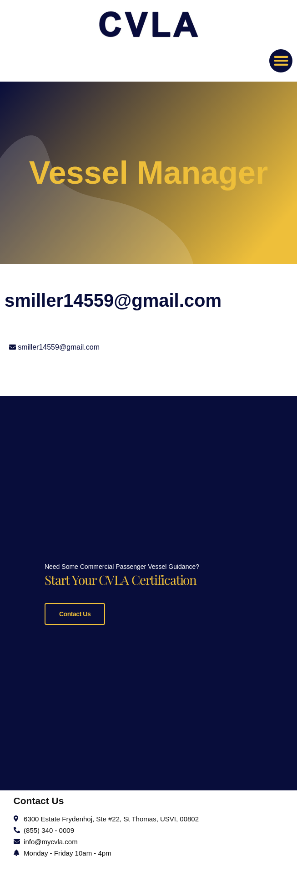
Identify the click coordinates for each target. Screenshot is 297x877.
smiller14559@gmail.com (59, 347)
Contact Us (75, 612)
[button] (280, 60)
